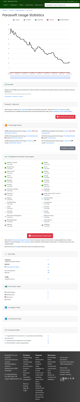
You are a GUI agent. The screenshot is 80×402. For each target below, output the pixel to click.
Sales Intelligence (39, 367)
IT (57, 1)
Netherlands (10, 295)
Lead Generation (39, 358)
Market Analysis (38, 363)
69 (16, 247)
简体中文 (72, 1)
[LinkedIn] (63, 378)
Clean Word (48, 220)
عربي (76, 1)
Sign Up (26, 388)
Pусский (61, 1)
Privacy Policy (65, 372)
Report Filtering (38, 385)
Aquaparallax (48, 198)
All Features (39, 393)
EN (50, 1)
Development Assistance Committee (18, 340)
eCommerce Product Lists (28, 368)
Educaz (46, 184)
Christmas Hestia (12, 189)
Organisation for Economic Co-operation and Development (26, 336)
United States (10, 292)
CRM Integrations (66, 364)
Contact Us (52, 377)
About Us (51, 375)
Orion (45, 167)
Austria (8, 299)
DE (52, 1)
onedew (9, 211)
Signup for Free (12, 1)
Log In (5, 1)
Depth (46, 162)
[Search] (62, 5)
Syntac (46, 171)
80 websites (23, 109)
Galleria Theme (12, 162)
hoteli (9, 207)
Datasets (63, 360)
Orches (9, 184)
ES (56, 1)
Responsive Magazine (14, 215)
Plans (21, 5)
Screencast (52, 366)
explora (9, 224)
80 (48, 270)
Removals (63, 368)
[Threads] (71, 378)
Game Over (11, 171)
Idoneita (46, 207)
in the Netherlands (32, 136)
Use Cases (39, 395)
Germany (9, 297)
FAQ (49, 371)
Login (25, 390)
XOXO (9, 176)
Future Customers (39, 372)
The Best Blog (11, 202)
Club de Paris (9, 338)
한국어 (64, 1)
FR (54, 1)
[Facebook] (66, 378)
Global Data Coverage (39, 389)
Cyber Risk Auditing (39, 376)
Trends (11, 10)
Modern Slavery (65, 374)
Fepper (9, 198)
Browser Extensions (67, 362)
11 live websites (60, 109)
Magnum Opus (49, 215)
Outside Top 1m (10, 279)
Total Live (8, 260)
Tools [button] (5, 5)
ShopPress (10, 167)
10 (48, 343)
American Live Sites (12, 267)
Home (5, 10)
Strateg (9, 180)
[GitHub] (61, 380)
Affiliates (51, 379)
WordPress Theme (17, 96)
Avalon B (10, 193)
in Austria (29, 131)
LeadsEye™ (27, 379)
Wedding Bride (12, 220)
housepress (48, 202)
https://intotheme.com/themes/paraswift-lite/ (18, 94)
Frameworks (20, 10)
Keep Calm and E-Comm (52, 193)
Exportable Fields (52, 363)
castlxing (47, 224)
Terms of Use (65, 370)
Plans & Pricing (26, 385)
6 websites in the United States (61, 111)
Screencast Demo (39, 398)
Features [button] (13, 5)
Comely (46, 180)
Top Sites (26, 377)
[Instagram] (63, 380)
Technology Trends (27, 363)
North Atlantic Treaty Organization (17, 343)
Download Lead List (65, 117)
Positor (46, 211)
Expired (7, 264)
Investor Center (67, 148)
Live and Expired (10, 270)
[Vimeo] (73, 378)
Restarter (47, 189)
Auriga (46, 176)
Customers (29, 5)
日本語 (68, 1)
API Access (64, 357)
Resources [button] (39, 5)
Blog (49, 373)
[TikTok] (68, 378)
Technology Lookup (27, 358)
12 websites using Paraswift (21, 240)
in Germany (30, 141)
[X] (61, 378)
